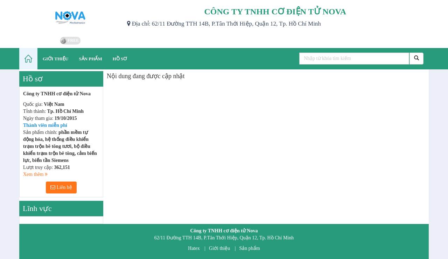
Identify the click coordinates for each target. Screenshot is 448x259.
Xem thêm (35, 174)
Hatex (194, 248)
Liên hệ (61, 187)
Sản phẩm (249, 248)
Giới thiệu (219, 248)
